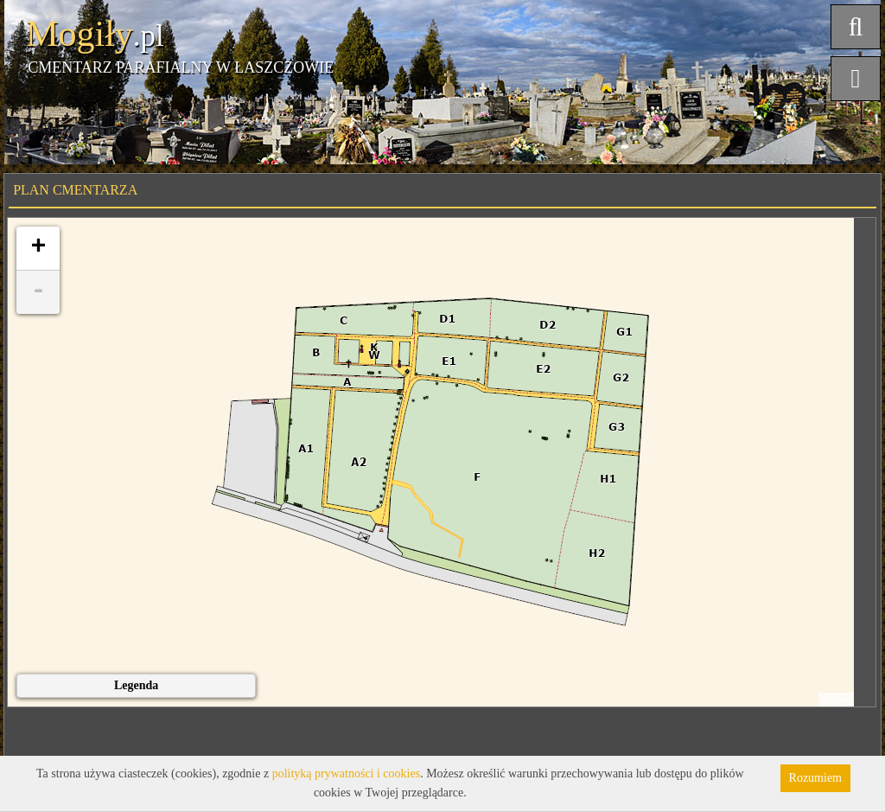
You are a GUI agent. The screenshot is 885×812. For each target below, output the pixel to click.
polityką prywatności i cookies (346, 773)
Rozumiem (815, 777)
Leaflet (836, 699)
